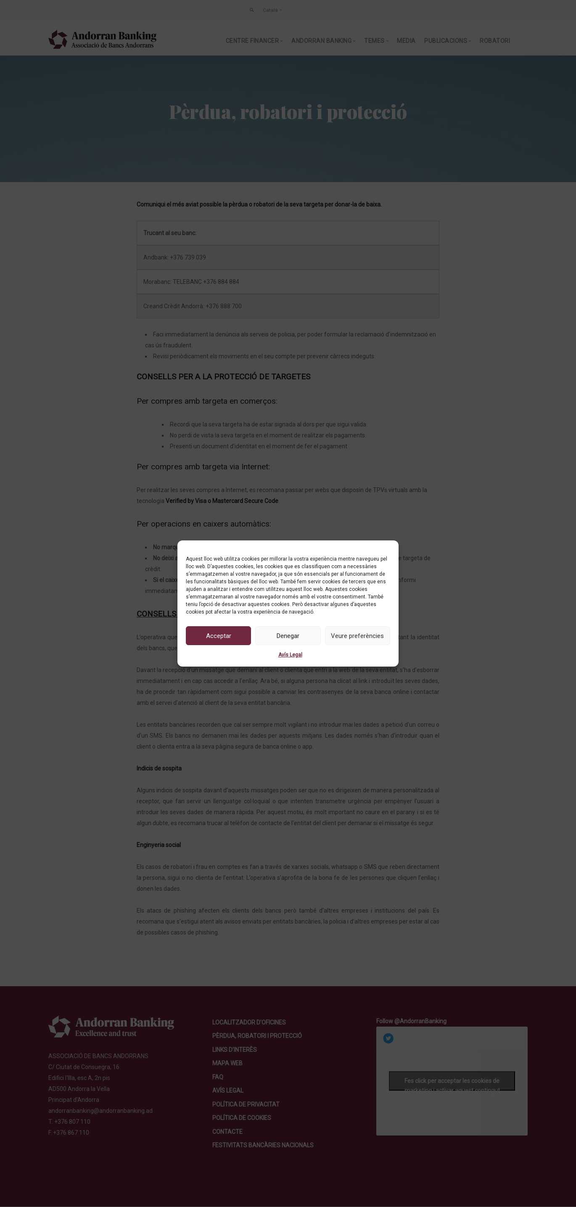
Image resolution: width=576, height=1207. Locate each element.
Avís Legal (290, 655)
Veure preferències (357, 636)
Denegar (288, 636)
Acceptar (218, 636)
